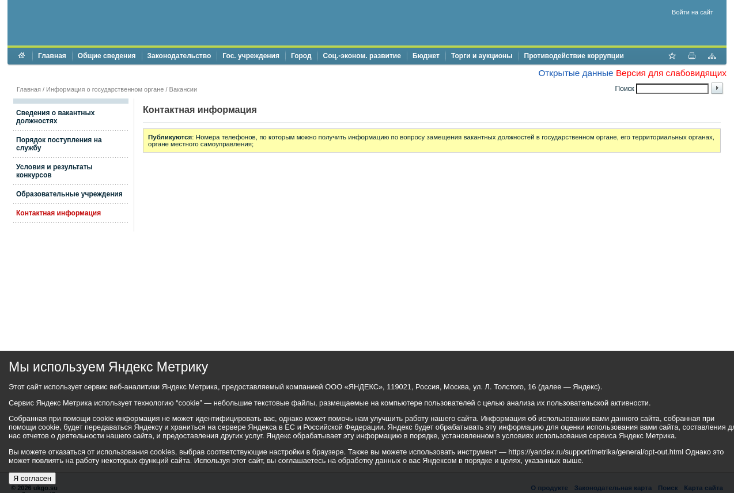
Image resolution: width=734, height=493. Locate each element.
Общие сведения (107, 56)
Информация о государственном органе (105, 89)
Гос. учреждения (250, 56)
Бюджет (426, 56)
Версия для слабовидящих (671, 73)
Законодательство (179, 56)
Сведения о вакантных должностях (55, 117)
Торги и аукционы (482, 56)
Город (301, 56)
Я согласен (32, 478)
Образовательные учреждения (69, 194)
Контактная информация (58, 213)
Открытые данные (575, 73)
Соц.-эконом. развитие (362, 56)
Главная (52, 56)
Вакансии (183, 89)
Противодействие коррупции (574, 56)
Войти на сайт (692, 12)
